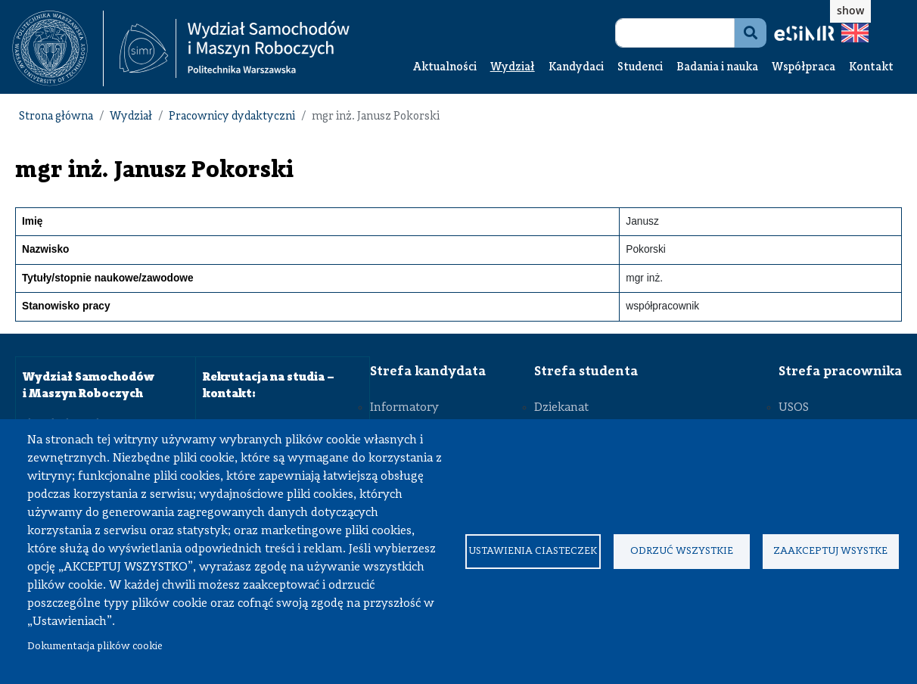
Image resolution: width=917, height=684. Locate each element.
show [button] (850, 10)
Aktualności (445, 67)
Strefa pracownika (840, 371)
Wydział (512, 67)
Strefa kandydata (428, 371)
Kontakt (871, 67)
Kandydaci (576, 67)
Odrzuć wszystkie (681, 551)
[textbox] (58, 48)
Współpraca (803, 67)
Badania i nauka (717, 67)
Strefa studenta (586, 371)
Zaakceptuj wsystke (830, 551)
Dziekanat (561, 408)
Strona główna (56, 117)
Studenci (640, 67)
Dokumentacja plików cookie (95, 646)
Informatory (404, 408)
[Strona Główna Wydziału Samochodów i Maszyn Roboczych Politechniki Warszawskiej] (235, 49)
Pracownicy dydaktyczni (232, 117)
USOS (794, 408)
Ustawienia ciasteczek (532, 551)
